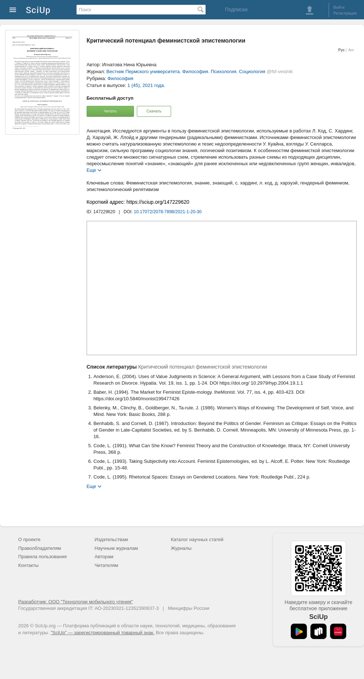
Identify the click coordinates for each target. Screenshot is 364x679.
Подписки (236, 9)
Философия (120, 78)
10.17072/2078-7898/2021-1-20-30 (168, 211)
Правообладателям (39, 548)
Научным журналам (116, 548)
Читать (110, 111)
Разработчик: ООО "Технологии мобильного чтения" (75, 601)
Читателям (106, 565)
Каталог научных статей (197, 539)
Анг (351, 50)
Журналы (181, 548)
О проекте (29, 539)
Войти (339, 7)
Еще (91, 169)
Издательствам (111, 539)
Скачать (153, 111)
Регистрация (345, 13)
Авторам (104, 556)
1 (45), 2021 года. (146, 85)
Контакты (28, 565)
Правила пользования (42, 556)
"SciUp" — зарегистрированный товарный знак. (102, 632)
